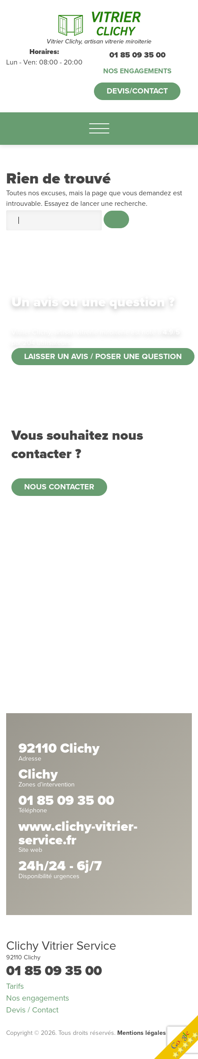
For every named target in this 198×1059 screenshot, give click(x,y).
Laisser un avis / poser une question (103, 356)
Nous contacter (59, 487)
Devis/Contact (137, 91)
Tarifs (15, 986)
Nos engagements (137, 71)
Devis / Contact (32, 1010)
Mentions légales (141, 1033)
